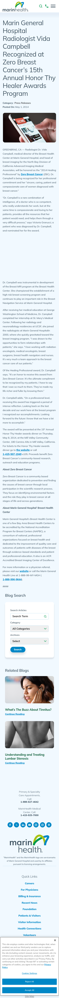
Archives (15, 634)
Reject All (29, 981)
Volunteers (29, 935)
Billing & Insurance (29, 896)
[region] (29, 966)
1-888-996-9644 (12, 579)
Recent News (29, 902)
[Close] (55, 940)
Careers (29, 883)
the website (23, 450)
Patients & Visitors (29, 915)
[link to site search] (40, 6)
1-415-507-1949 (12, 454)
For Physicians (29, 889)
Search (17, 649)
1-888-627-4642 (29, 802)
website (24, 571)
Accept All (29, 990)
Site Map (29, 996)
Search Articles (18, 610)
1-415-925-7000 (29, 815)
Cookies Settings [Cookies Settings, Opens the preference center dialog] (29, 973)
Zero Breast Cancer (32, 174)
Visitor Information (29, 922)
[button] (53, 6)
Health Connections (29, 928)
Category (15, 622)
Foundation (29, 909)
